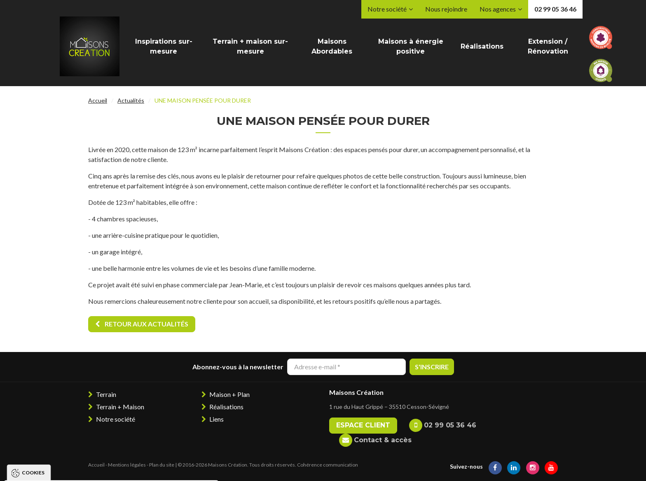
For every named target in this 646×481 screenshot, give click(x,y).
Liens (216, 419)
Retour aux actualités (141, 324)
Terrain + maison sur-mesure (250, 46)
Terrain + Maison (120, 407)
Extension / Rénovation (548, 46)
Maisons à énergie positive (410, 46)
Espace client (363, 425)
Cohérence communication (327, 465)
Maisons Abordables (331, 46)
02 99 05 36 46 (555, 9)
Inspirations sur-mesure (163, 46)
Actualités (130, 100)
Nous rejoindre (446, 9)
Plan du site (161, 465)
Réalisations (482, 46)
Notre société (387, 9)
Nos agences (498, 9)
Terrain (106, 394)
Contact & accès (383, 440)
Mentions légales (127, 465)
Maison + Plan (229, 394)
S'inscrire (432, 367)
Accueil (97, 100)
